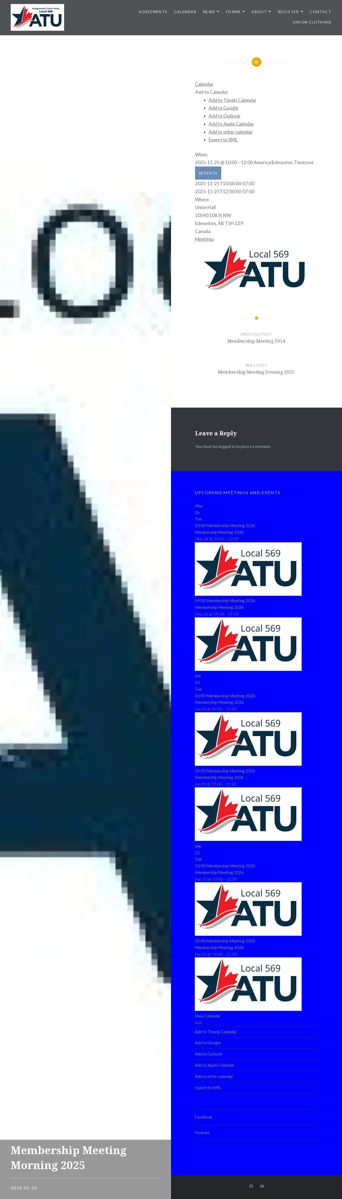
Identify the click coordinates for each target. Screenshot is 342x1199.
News (209, 11)
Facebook (203, 1117)
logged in (226, 446)
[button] (211, 92)
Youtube (202, 1132)
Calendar (185, 11)
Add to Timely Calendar (232, 100)
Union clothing (312, 22)
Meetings (204, 239)
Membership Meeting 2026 (219, 532)
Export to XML (223, 139)
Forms (233, 11)
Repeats (208, 173)
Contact (320, 11)
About (259, 11)
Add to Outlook (224, 116)
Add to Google (223, 108)
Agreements (153, 11)
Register (288, 11)
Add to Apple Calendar (231, 124)
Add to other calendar (231, 132)
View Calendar (208, 1016)
